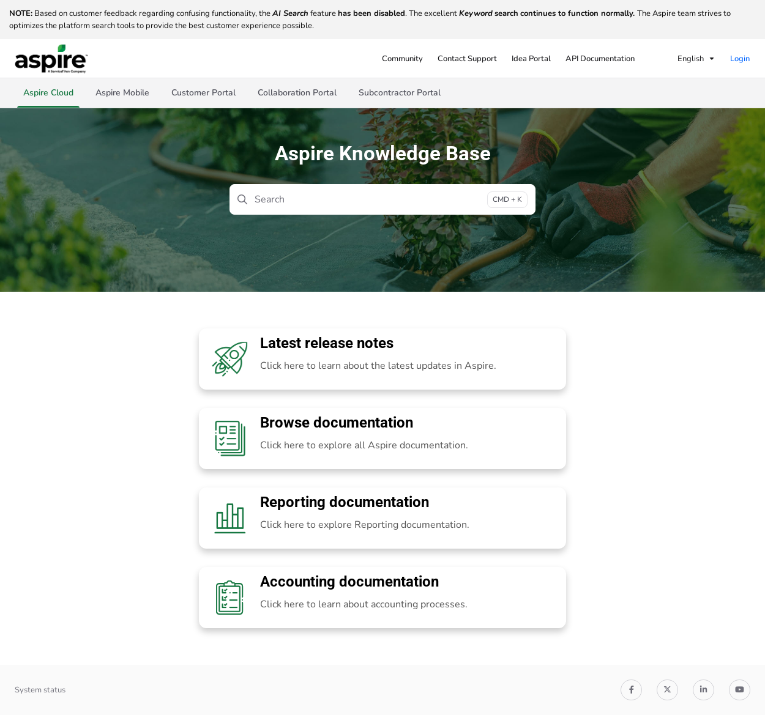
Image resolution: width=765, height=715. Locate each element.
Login (740, 58)
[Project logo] (51, 58)
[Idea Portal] (531, 59)
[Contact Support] (467, 59)
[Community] (402, 59)
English (683, 58)
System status (40, 689)
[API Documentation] (600, 59)
